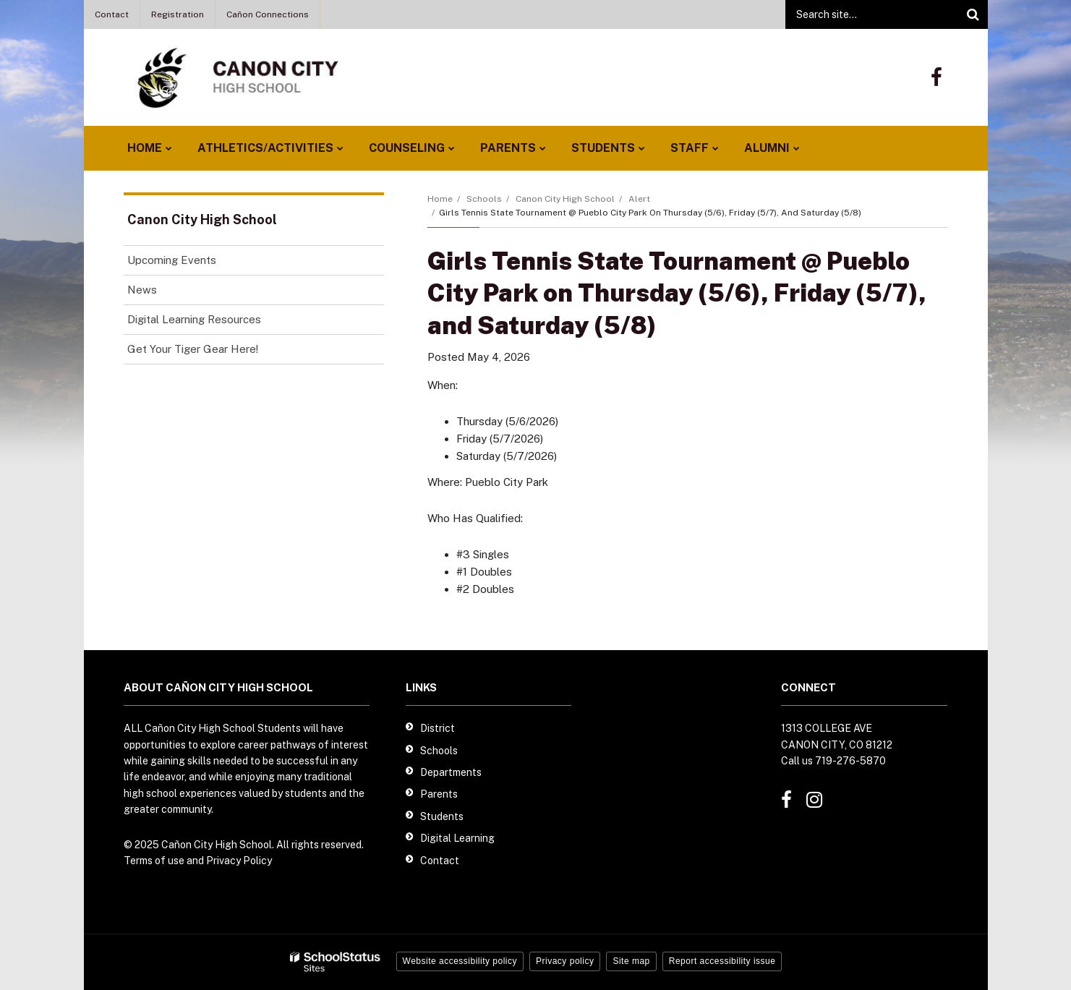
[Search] (973, 14)
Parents (439, 794)
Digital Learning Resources (194, 319)
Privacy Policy (239, 860)
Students (442, 816)
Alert (639, 199)
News (142, 289)
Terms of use (154, 860)
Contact (112, 14)
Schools (484, 199)
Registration (177, 14)
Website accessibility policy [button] (460, 961)
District (437, 728)
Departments (451, 772)
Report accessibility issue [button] (722, 961)
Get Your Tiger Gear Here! (213, 352)
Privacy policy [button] (565, 961)
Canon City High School (565, 199)
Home (440, 199)
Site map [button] (631, 961)
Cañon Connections (267, 14)
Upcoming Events (171, 260)
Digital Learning (457, 838)
